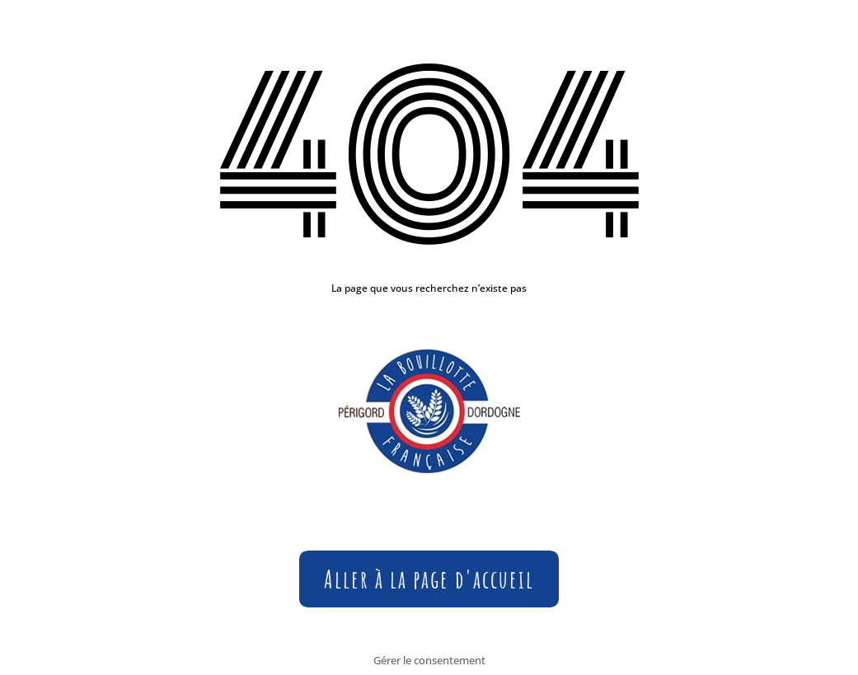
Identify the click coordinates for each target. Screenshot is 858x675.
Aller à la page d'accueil (429, 579)
